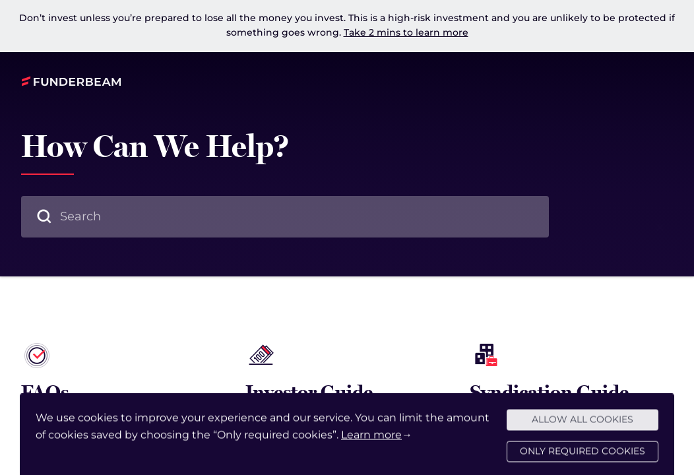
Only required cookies (582, 456)
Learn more (371, 440)
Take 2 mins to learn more (406, 32)
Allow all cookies (582, 425)
